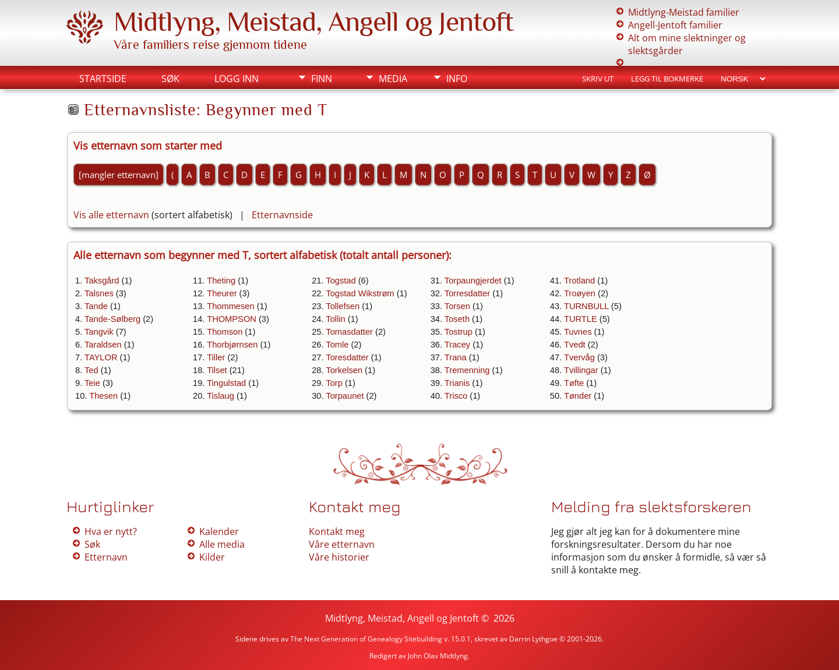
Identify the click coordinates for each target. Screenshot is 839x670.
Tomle (337, 344)
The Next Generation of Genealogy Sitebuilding (366, 639)
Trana (456, 357)
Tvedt (575, 344)
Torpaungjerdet (473, 280)
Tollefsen (342, 306)
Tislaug (220, 395)
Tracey (457, 344)
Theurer (222, 293)
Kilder (212, 557)
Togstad (340, 280)
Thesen (103, 395)
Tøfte (574, 383)
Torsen (457, 306)
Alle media (222, 544)
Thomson (224, 331)
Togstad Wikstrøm (360, 293)
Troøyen (579, 293)
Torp (334, 383)
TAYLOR (100, 357)
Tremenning (467, 370)
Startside (102, 78)
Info (456, 78)
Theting (221, 280)
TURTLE (580, 319)
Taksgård (101, 280)
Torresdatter (467, 293)
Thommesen (230, 306)
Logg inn (236, 78)
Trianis (457, 383)
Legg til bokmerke (667, 78)
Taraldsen (103, 344)
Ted (91, 370)
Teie (92, 383)
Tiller (216, 357)
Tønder (577, 395)
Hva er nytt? (110, 531)
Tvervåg (579, 357)
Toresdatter (347, 357)
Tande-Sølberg (112, 319)
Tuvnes (578, 331)
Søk (170, 78)
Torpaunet (345, 395)
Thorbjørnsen (232, 344)
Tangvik (99, 331)
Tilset (217, 370)
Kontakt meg (337, 531)
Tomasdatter (349, 331)
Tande (96, 306)
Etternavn (106, 557)
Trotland (579, 280)
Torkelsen (344, 370)
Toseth (457, 319)
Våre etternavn (342, 544)
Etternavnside (282, 214)
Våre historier (339, 557)
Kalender (219, 531)
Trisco (456, 395)
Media (393, 78)
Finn (321, 78)
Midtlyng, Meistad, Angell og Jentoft (313, 21)
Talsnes (99, 293)
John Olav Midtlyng (438, 656)
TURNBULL (586, 306)
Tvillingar (581, 370)
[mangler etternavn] (118, 174)
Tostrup (459, 331)
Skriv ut (598, 78)
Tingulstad (226, 383)
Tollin (335, 319)
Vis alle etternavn (111, 214)
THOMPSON (231, 319)
